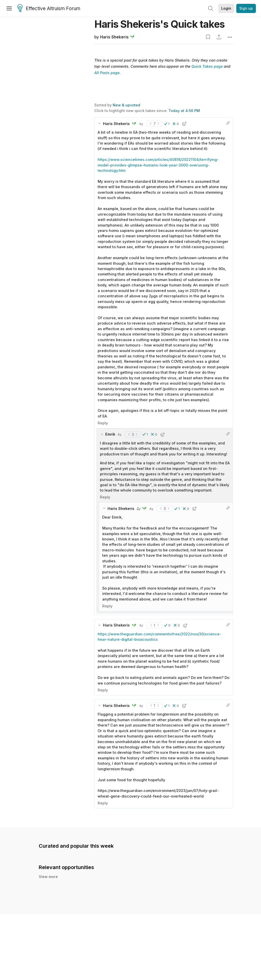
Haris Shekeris (114, 37)
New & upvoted (126, 105)
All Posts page (107, 73)
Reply (103, 423)
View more (48, 876)
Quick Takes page (207, 66)
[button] (167, 124)
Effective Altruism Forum (48, 8)
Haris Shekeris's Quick (159, 24)
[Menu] (9, 8)
